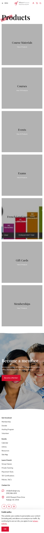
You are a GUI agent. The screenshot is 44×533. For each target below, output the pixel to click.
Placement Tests (7, 472)
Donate (4, 426)
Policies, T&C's (7, 480)
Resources (5, 451)
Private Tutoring (7, 468)
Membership (6, 422)
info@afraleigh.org (13, 491)
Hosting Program (8, 429)
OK (5, 529)
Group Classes (7, 464)
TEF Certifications (8, 476)
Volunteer (5, 433)
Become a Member (8, 376)
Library (4, 447)
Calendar (5, 443)
